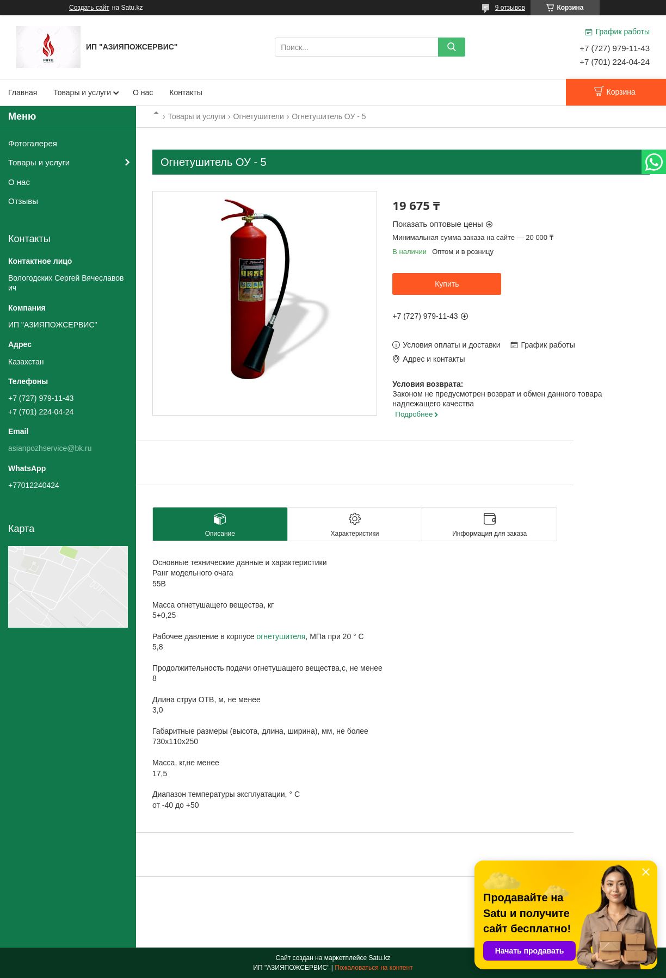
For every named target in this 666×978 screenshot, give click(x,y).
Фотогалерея (32, 143)
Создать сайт (89, 7)
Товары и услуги (82, 92)
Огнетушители (258, 116)
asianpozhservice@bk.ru (50, 448)
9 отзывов (510, 7)
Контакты (185, 92)
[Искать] (451, 47)
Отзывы (23, 201)
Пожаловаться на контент (373, 967)
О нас (143, 92)
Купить (447, 284)
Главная (22, 92)
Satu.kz (379, 958)
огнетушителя (280, 636)
